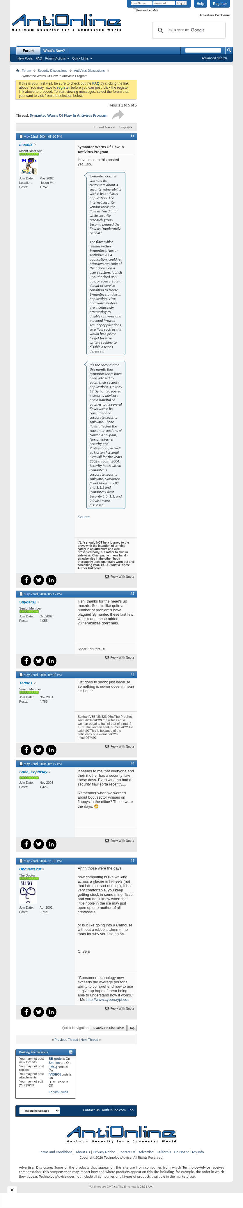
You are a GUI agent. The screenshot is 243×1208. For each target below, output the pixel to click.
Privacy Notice (104, 1152)
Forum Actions (55, 58)
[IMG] (53, 1067)
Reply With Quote (120, 577)
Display (124, 127)
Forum (28, 51)
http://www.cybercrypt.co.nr (109, 999)
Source (84, 517)
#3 (132, 674)
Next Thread (89, 1039)
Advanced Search (214, 58)
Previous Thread (66, 1039)
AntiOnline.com (114, 1110)
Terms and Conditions (55, 1152)
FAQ (39, 58)
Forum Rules (58, 1092)
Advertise (146, 1152)
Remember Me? (145, 10)
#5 (132, 860)
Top (132, 1028)
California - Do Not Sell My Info (180, 1152)
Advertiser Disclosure (215, 15)
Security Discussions (52, 70)
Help (200, 4)
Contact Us (91, 1110)
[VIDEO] (55, 1074)
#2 (132, 593)
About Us (83, 1152)
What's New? (54, 51)
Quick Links (80, 58)
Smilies (54, 1062)
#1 (132, 136)
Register (220, 4)
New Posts (25, 58)
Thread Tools (103, 127)
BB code (55, 1058)
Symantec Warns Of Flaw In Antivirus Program (68, 115)
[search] (188, 30)
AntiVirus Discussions (89, 70)
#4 (132, 763)
